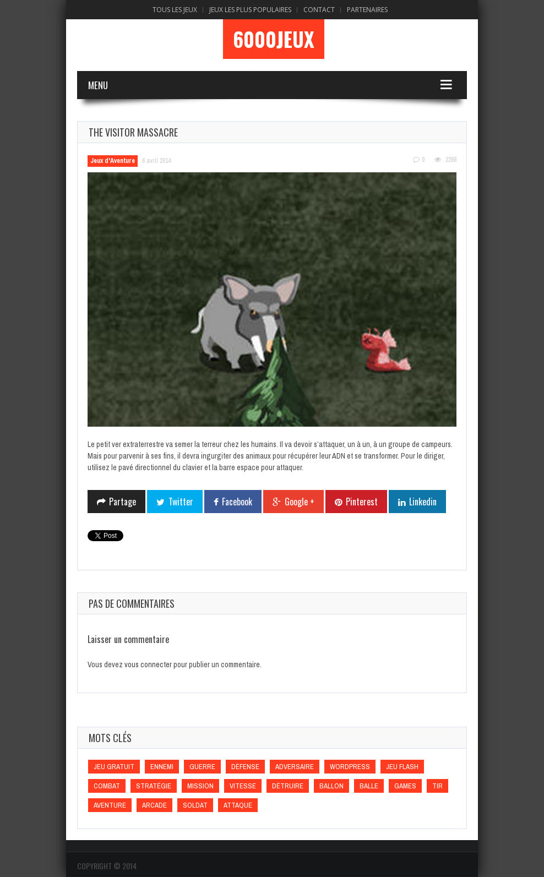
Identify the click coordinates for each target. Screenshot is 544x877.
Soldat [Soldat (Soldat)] (195, 805)
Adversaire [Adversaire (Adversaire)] (294, 766)
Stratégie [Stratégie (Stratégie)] (153, 786)
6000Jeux (273, 39)
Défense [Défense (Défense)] (245, 766)
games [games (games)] (405, 786)
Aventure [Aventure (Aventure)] (110, 805)
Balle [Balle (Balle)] (369, 786)
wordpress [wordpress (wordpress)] (350, 766)
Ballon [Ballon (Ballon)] (331, 786)
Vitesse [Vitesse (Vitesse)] (243, 786)
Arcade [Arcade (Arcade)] (154, 805)
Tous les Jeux (175, 9)
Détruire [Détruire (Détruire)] (287, 786)
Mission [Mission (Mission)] (200, 786)
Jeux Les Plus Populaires (250, 9)
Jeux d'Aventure (112, 160)
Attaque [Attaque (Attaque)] (238, 805)
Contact (319, 9)
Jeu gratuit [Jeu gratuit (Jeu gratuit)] (114, 766)
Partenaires (367, 9)
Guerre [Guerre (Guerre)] (202, 766)
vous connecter (148, 664)
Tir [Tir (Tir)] (437, 786)
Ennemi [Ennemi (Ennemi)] (161, 766)
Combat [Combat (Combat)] (107, 786)
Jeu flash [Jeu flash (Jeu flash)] (402, 766)
